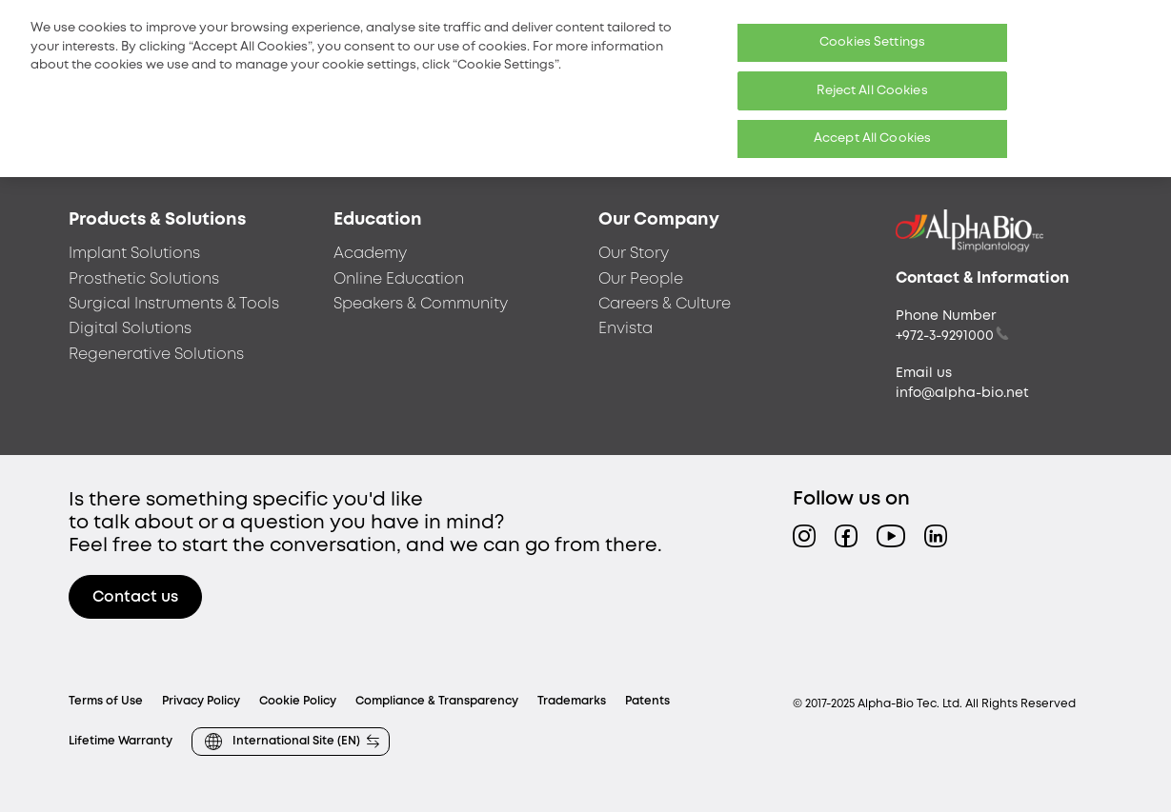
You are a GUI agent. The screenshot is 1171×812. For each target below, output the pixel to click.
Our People (640, 279)
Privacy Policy (201, 701)
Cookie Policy (297, 701)
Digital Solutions (130, 329)
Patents (647, 701)
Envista (625, 329)
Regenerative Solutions (156, 354)
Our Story (633, 254)
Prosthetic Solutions (144, 279)
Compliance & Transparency (436, 701)
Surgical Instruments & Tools (174, 304)
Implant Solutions (134, 254)
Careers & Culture (664, 304)
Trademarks (571, 701)
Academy (370, 254)
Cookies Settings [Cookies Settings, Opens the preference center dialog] (872, 42)
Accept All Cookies (872, 138)
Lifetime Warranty (120, 741)
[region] (585, 88)
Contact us (135, 597)
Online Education (398, 279)
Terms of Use (106, 701)
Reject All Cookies (872, 91)
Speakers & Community (420, 304)
